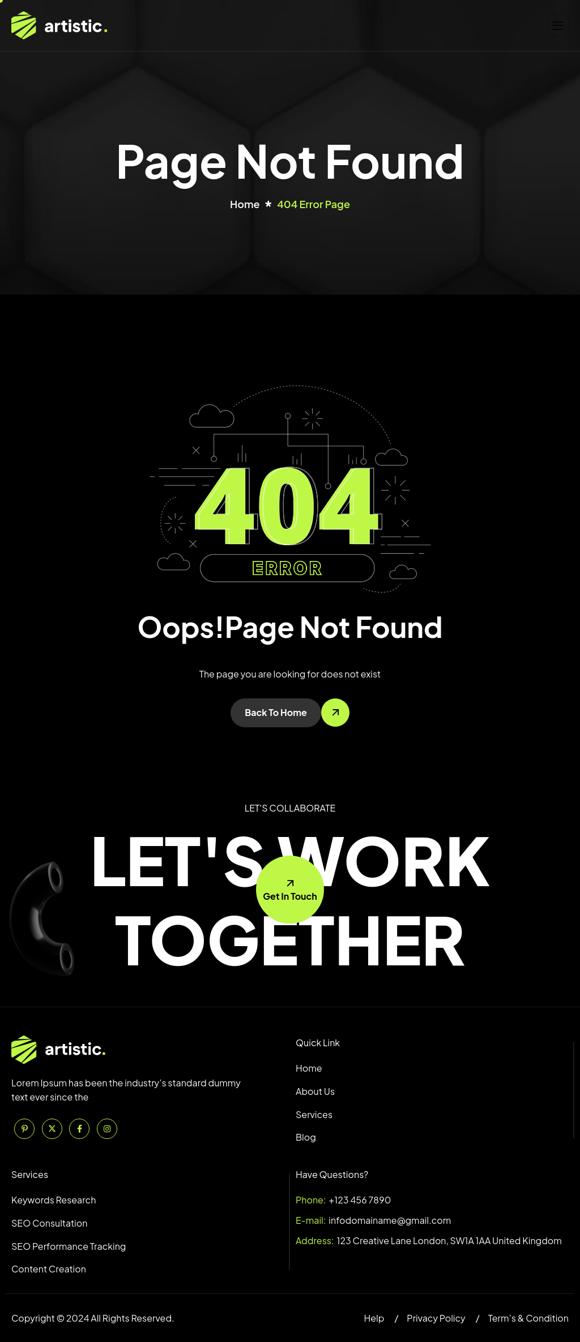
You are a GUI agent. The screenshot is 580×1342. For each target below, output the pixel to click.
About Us (315, 1091)
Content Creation (48, 1269)
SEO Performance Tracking (68, 1246)
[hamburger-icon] (558, 26)
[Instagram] (107, 1129)
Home (309, 1068)
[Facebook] (79, 1129)
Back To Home (276, 712)
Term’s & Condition (528, 1318)
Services (314, 1114)
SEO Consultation (49, 1223)
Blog (306, 1137)
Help (374, 1318)
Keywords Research (53, 1200)
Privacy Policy (436, 1318)
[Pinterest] (24, 1129)
